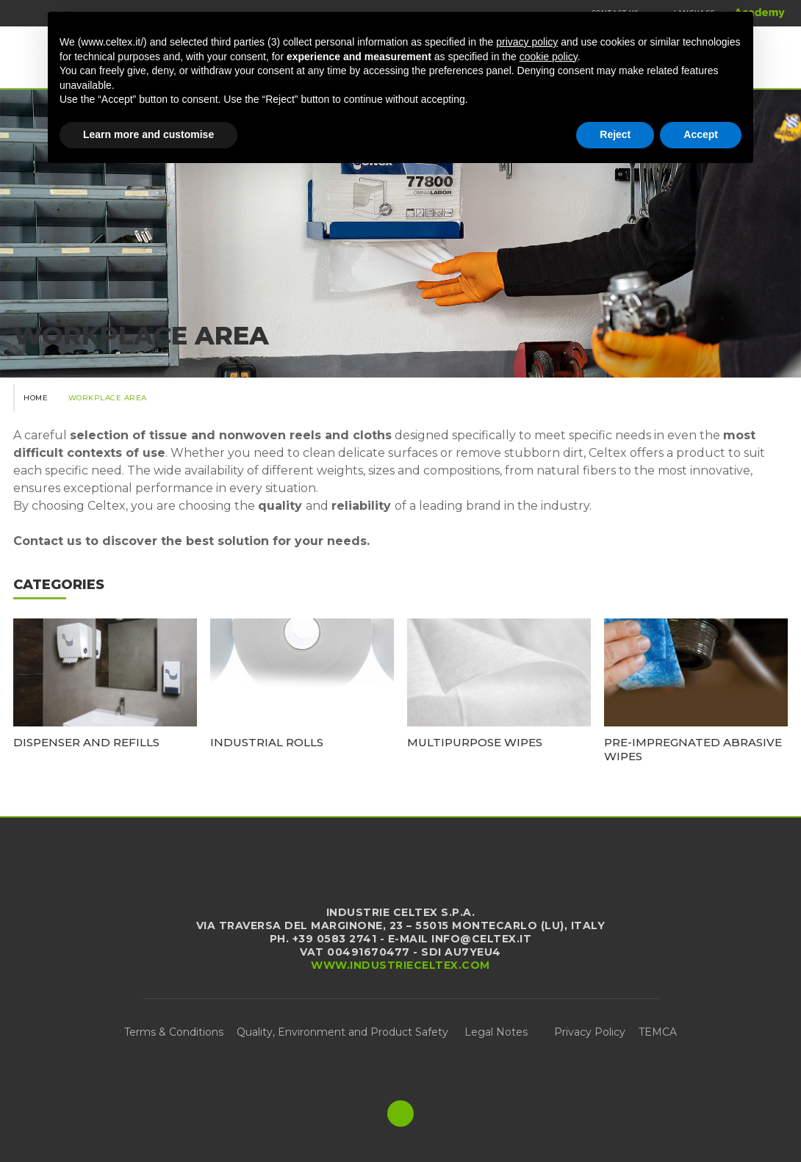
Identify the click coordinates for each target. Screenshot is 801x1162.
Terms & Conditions (173, 1032)
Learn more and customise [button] (148, 134)
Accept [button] (700, 134)
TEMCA (658, 1032)
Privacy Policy (589, 1032)
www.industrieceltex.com (400, 965)
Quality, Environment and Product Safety (344, 1032)
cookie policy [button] (549, 56)
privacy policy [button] (527, 42)
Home (36, 398)
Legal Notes (496, 1032)
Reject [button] (615, 134)
